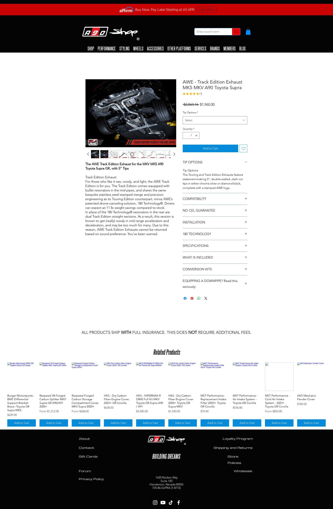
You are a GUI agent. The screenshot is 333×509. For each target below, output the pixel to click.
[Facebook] (179, 503)
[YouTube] (163, 503)
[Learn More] (206, 9)
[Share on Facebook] (185, 298)
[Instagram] (155, 503)
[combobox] (215, 120)
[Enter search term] (210, 31)
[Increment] (196, 135)
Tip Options (190, 112)
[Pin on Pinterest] (192, 298)
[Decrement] (185, 135)
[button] (248, 32)
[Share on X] (206, 298)
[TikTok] (171, 503)
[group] (166, 394)
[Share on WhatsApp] (199, 298)
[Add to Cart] (21, 423)
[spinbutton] (191, 135)
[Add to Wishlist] (243, 148)
